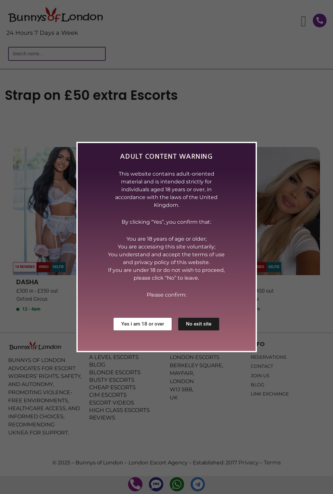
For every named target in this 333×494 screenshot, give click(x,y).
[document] (166, 247)
